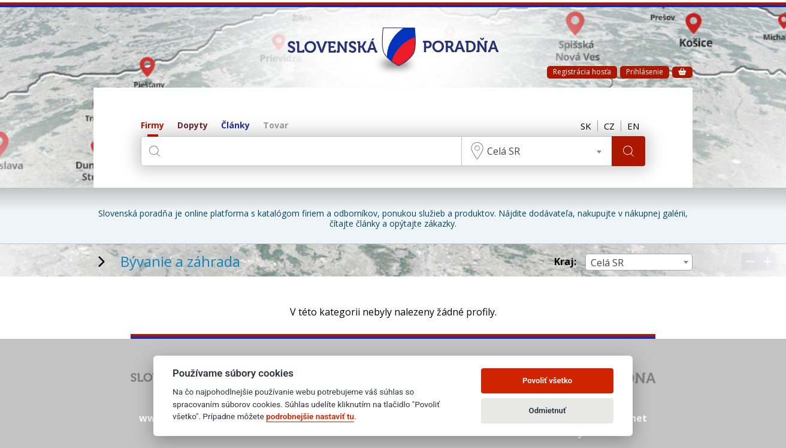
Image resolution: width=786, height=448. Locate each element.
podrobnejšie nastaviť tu (310, 416)
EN (633, 126)
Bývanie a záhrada (180, 261)
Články (235, 126)
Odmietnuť (547, 410)
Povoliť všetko (547, 380)
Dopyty (192, 126)
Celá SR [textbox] (503, 151)
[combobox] (537, 151)
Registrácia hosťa (582, 72)
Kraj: (565, 261)
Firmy (152, 126)
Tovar (275, 126)
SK (586, 126)
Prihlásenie (644, 72)
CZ (609, 126)
